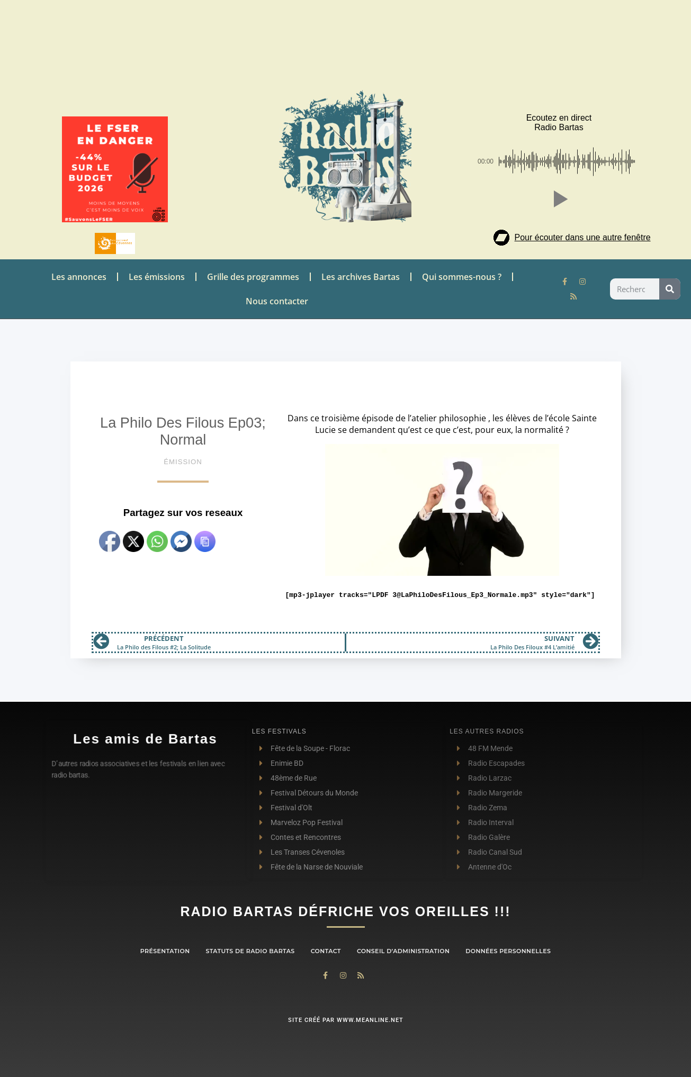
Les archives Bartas (360, 277)
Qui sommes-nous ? (461, 277)
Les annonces (78, 277)
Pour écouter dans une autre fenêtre (583, 237)
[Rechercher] (669, 289)
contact (326, 951)
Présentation (165, 951)
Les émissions (157, 277)
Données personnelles (508, 951)
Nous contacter (277, 301)
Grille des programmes (253, 277)
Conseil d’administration (403, 951)
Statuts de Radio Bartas (249, 951)
